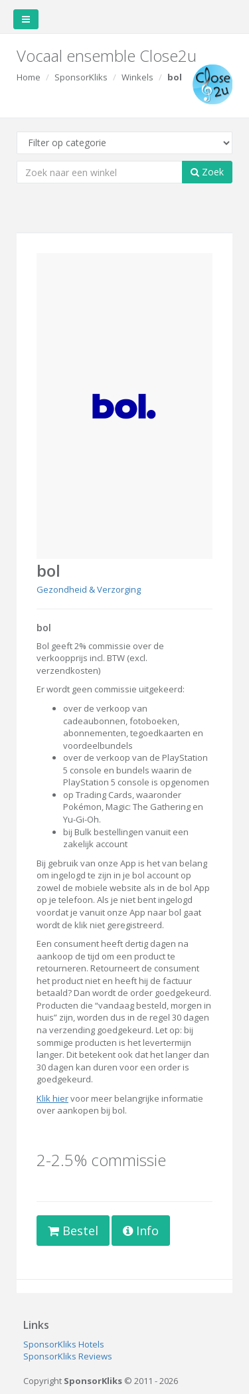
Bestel (73, 1231)
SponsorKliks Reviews (67, 1356)
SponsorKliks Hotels (63, 1344)
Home (29, 77)
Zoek (207, 171)
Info (141, 1231)
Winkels (137, 77)
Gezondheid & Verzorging (89, 589)
